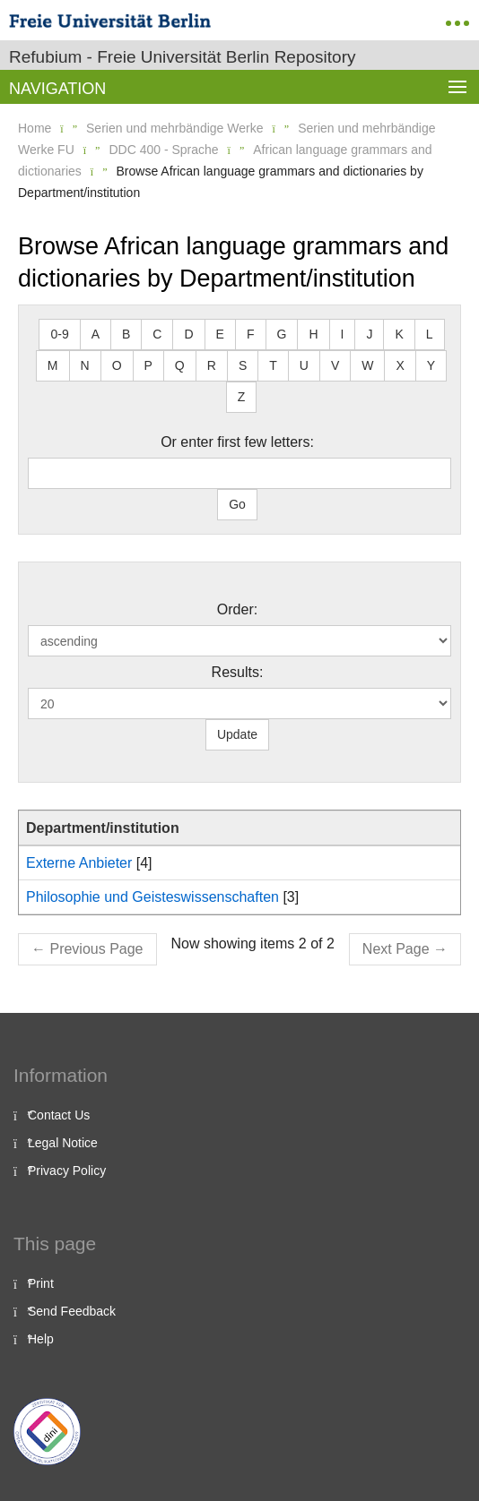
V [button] (335, 365)
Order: (237, 609)
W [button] (367, 365)
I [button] (342, 334)
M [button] (53, 365)
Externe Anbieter (79, 863)
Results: (238, 672)
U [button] (304, 365)
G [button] (282, 334)
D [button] (188, 334)
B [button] (126, 334)
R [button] (211, 365)
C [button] (156, 334)
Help (41, 1339)
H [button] (313, 334)
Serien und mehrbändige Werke (174, 128)
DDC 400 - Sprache (163, 149)
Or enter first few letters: (237, 442)
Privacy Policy (67, 1170)
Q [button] (180, 365)
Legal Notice (63, 1143)
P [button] (148, 365)
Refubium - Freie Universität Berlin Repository (182, 56)
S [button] (243, 365)
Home (34, 128)
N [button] (85, 365)
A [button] (95, 334)
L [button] (429, 334)
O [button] (117, 365)
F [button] (251, 334)
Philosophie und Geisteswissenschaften (152, 897)
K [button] (399, 334)
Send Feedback (72, 1311)
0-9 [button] (59, 334)
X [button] (400, 365)
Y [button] (431, 365)
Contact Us (59, 1115)
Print (41, 1283)
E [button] (220, 334)
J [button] (369, 334)
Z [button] (242, 397)
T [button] (273, 365)
